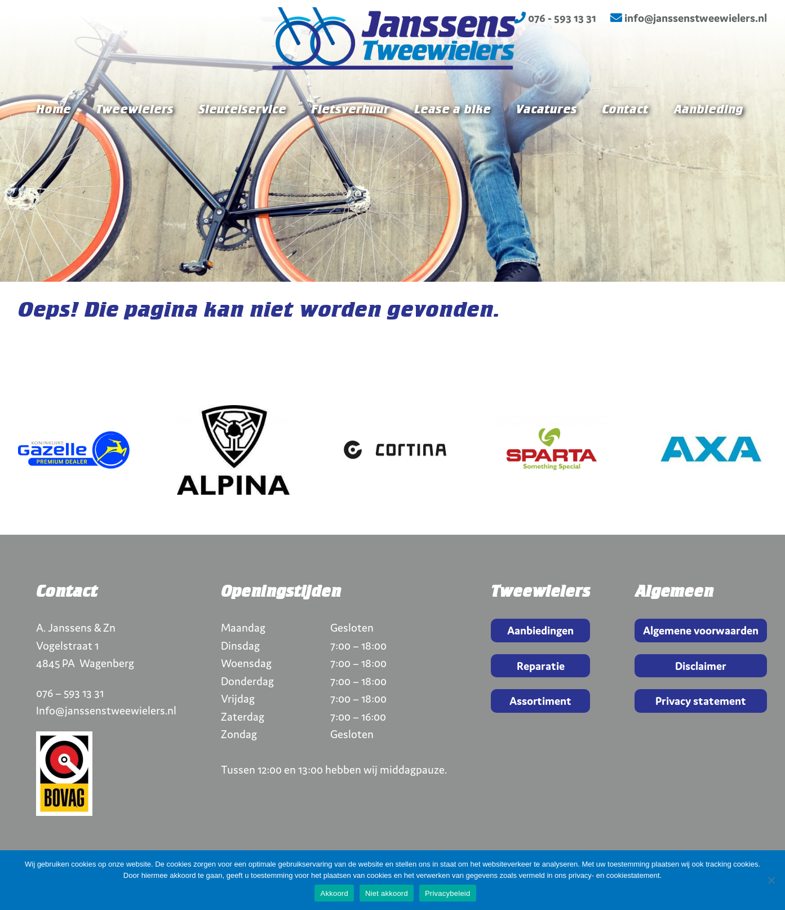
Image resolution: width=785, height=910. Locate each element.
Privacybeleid (448, 893)
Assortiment (540, 701)
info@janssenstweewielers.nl (688, 18)
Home (53, 142)
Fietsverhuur (350, 142)
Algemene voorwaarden (701, 630)
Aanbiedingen (540, 630)
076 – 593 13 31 (70, 693)
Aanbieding (708, 142)
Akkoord (334, 893)
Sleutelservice (242, 142)
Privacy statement (700, 701)
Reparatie (541, 666)
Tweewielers (135, 142)
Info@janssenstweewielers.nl (106, 710)
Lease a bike (452, 142)
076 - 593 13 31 (555, 18)
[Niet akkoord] (771, 880)
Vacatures (546, 142)
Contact (625, 142)
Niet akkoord (386, 893)
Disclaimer (700, 666)
